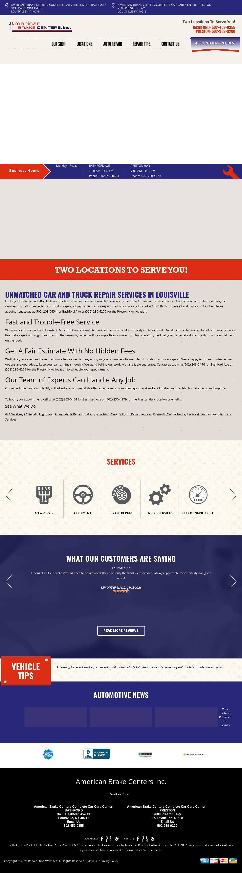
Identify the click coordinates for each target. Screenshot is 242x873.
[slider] (121, 591)
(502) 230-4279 (151, 176)
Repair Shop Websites (42, 861)
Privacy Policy (109, 861)
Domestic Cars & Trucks (169, 414)
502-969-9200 (223, 31)
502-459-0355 (223, 27)
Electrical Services (199, 414)
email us (177, 399)
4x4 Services (13, 414)
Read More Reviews (120, 631)
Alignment (46, 414)
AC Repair (30, 414)
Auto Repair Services (121, 794)
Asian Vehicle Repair (68, 414)
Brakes (88, 414)
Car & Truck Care (105, 414)
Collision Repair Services (135, 414)
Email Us (74, 821)
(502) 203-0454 (109, 176)
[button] (124, 206)
